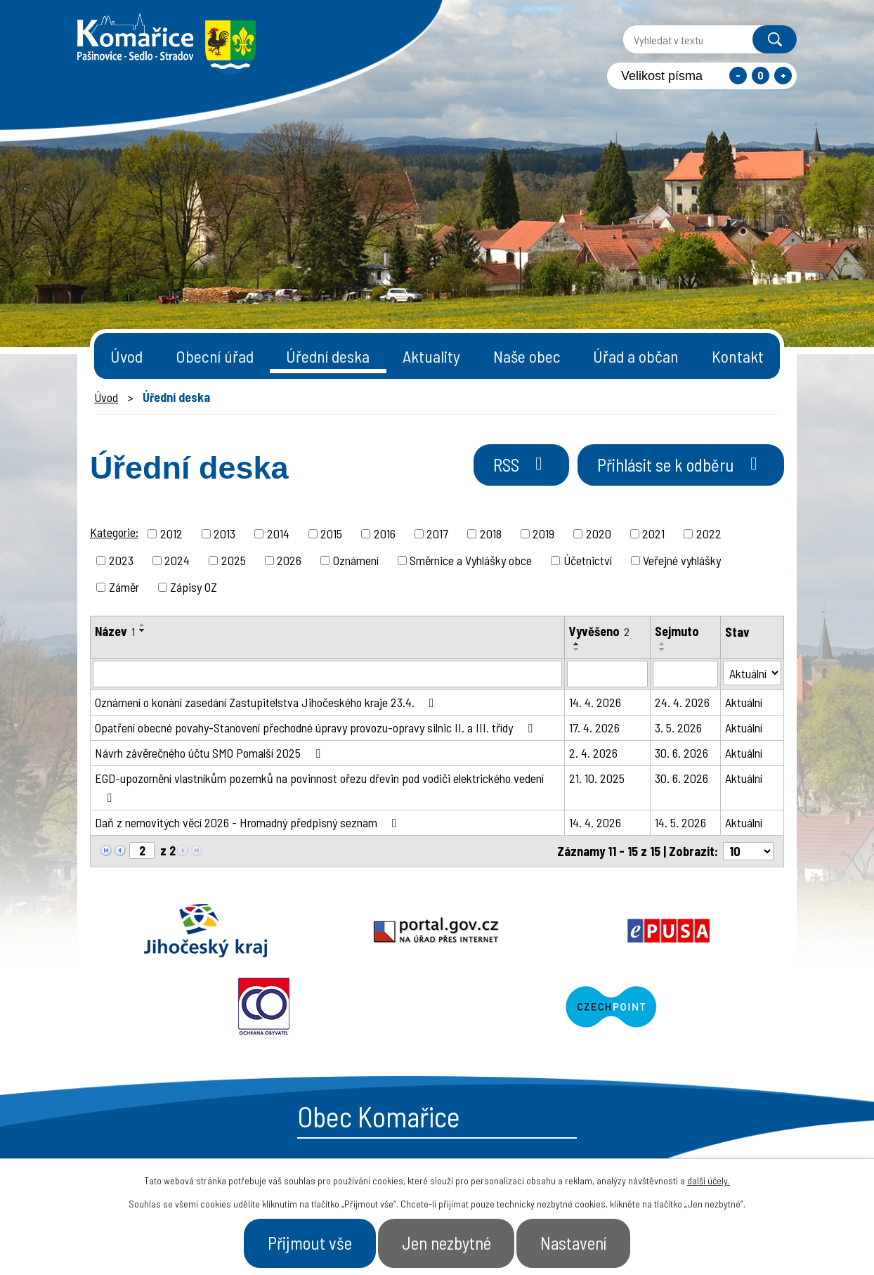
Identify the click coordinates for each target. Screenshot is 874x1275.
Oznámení (356, 560)
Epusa (437, 931)
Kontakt (738, 356)
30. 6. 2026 (681, 753)
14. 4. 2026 (595, 702)
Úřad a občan (636, 356)
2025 (233, 560)
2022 (709, 533)
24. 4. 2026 (682, 702)
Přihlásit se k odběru (680, 464)
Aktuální (743, 702)
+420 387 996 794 (351, 1135)
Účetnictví (587, 560)
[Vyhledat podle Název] (327, 674)
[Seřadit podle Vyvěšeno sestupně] (577, 649)
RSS (520, 464)
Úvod (126, 356)
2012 (171, 533)
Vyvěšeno (599, 631)
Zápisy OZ (193, 587)
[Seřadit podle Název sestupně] (142, 630)
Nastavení (575, 1242)
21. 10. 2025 (597, 778)
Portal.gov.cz (298, 931)
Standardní (760, 75)
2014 (278, 533)
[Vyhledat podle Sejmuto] (685, 674)
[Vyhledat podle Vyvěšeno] (607, 674)
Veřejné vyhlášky (682, 560)
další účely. (708, 1180)
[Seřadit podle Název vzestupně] (142, 625)
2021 (653, 533)
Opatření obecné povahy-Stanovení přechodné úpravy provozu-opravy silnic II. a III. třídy (316, 727)
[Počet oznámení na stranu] (748, 851)
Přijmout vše (308, 1242)
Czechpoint (714, 931)
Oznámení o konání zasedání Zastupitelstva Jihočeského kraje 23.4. (267, 702)
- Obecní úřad (618, 1142)
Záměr (124, 587)
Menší (738, 75)
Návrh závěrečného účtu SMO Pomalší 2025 (210, 753)
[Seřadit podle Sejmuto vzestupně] (662, 644)
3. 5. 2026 (678, 727)
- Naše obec (718, 1142)
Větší (783, 75)
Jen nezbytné (446, 1242)
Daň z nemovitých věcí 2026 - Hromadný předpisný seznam (249, 822)
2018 (491, 533)
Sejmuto (677, 631)
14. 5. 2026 (680, 822)
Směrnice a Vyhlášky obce (471, 560)
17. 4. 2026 (594, 727)
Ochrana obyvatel (576, 931)
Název (115, 631)
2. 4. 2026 (593, 753)
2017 (437, 533)
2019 (543, 533)
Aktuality (431, 356)
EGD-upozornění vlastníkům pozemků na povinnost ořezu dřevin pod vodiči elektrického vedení (319, 787)
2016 (385, 533)
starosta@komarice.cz (369, 1100)
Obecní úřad (215, 356)
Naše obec (527, 356)
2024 (177, 560)
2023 (121, 560)
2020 (598, 533)
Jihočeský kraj (159, 931)
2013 (224, 533)
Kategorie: (114, 532)
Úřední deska (328, 356)
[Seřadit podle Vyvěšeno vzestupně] (577, 644)
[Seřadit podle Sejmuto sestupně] (662, 649)
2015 (331, 533)
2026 (289, 560)
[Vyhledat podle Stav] (752, 673)
